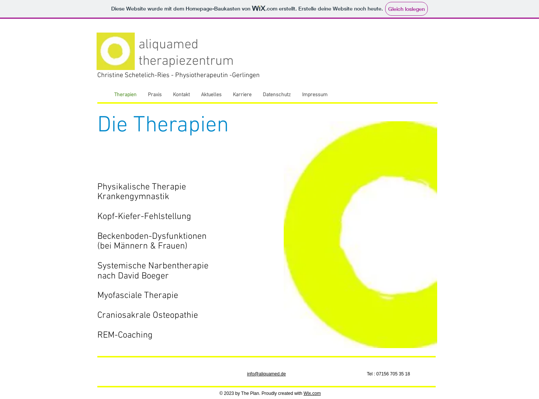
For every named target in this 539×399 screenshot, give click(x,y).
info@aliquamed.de (266, 374)
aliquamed (168, 45)
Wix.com (312, 393)
